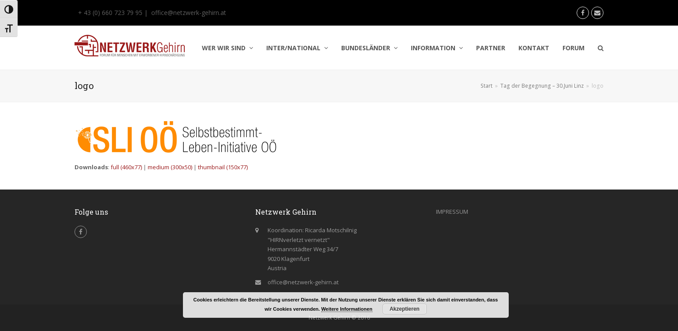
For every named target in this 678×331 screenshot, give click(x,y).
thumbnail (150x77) (223, 167)
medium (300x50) (170, 167)
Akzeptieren (405, 309)
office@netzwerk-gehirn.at (188, 12)
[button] (600, 48)
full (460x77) (126, 167)
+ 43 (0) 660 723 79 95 (109, 12)
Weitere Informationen (347, 309)
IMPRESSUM (452, 212)
